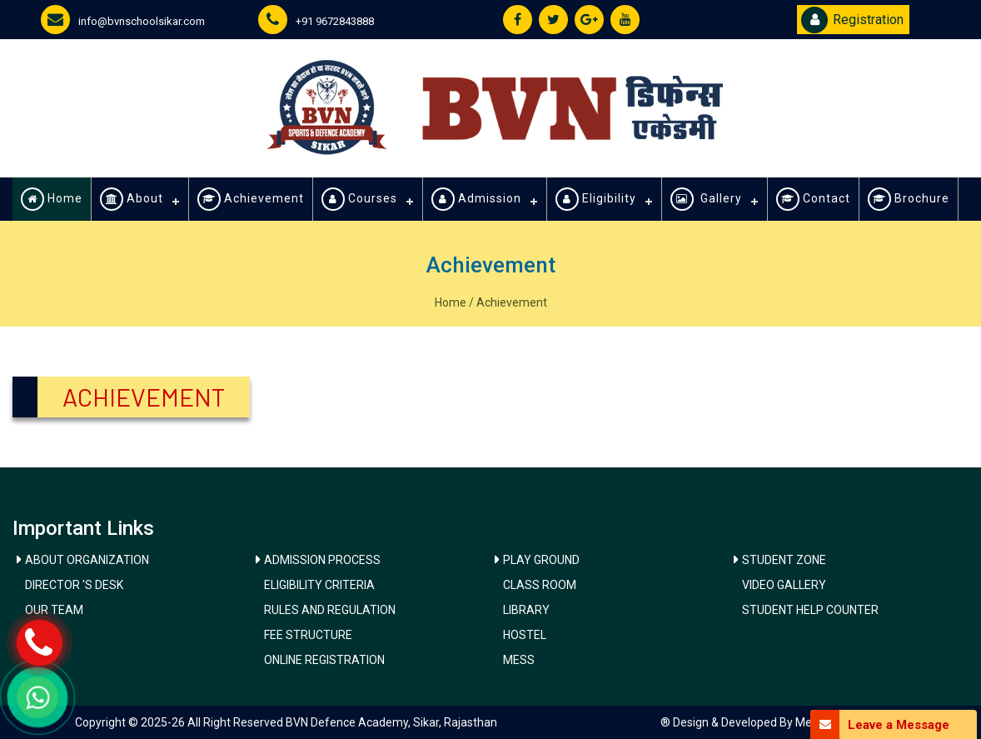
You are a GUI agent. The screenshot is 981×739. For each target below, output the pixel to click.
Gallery (706, 199)
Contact (813, 199)
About (131, 199)
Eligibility (595, 199)
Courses (359, 199)
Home (51, 199)
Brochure (908, 199)
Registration (852, 20)
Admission (476, 199)
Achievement (250, 199)
